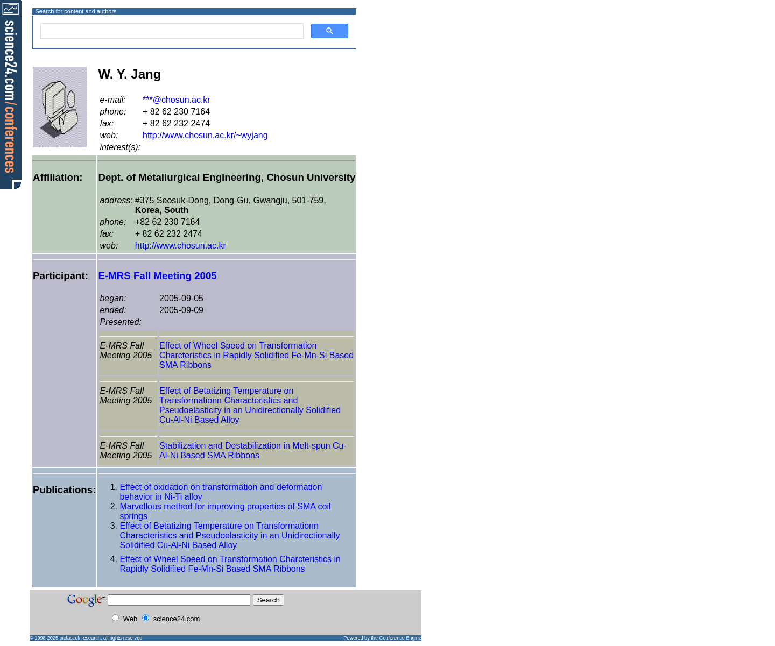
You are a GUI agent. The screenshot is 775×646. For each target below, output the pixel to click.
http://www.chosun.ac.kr (180, 245)
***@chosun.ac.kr (176, 99)
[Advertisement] (395, 50)
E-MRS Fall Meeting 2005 (157, 275)
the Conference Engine (396, 638)
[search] (171, 31)
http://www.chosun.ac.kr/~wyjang (205, 135)
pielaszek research (80, 638)
